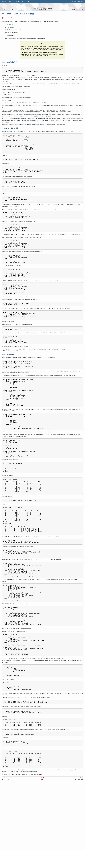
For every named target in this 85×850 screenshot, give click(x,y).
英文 (82, 1)
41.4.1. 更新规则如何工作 (7, 17)
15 (24, 1)
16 (26, 1)
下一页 (81, 9)
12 (18, 1)
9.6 (12, 1)
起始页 (73, 9)
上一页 (3, 9)
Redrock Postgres (73, 1)
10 (14, 1)
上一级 (11, 9)
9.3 (5, 1)
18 (30, 1)
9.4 (7, 1)
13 (20, 1)
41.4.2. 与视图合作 (6, 19)
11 (16, 1)
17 (28, 1)
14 (22, 1)
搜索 (79, 1)
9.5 (10, 1)
